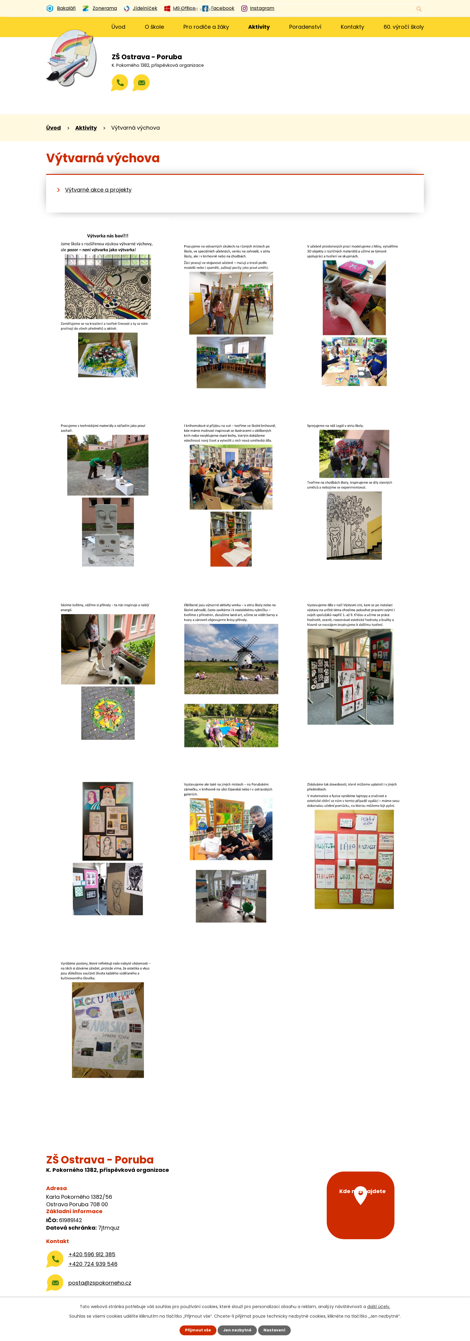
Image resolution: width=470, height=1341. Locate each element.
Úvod (118, 27)
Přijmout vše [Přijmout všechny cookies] (195, 1330)
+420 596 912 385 (91, 1254)
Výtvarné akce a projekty (98, 189)
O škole (154, 27)
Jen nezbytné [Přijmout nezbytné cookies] (237, 1330)
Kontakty (352, 27)
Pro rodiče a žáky (206, 27)
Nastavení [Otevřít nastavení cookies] (277, 1330)
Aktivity (259, 27)
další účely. (378, 1306)
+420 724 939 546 (93, 1264)
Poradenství (305, 27)
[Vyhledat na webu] (394, 9)
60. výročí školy (404, 27)
